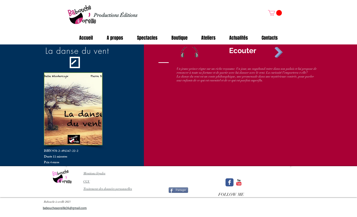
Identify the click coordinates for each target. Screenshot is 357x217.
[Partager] (178, 190)
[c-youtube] (239, 182)
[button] (275, 13)
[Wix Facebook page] (229, 182)
